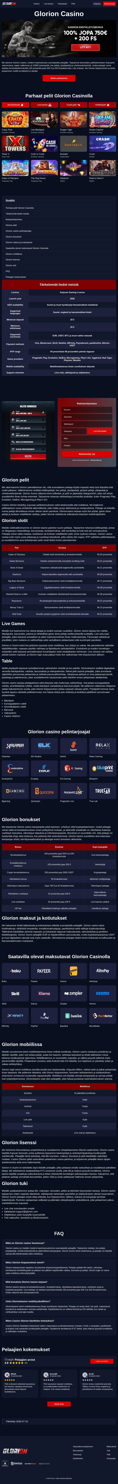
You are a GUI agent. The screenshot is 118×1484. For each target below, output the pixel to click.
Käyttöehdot (78, 1458)
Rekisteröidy (109, 4)
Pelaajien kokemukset (16, 277)
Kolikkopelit (102, 105)
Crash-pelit (73, 105)
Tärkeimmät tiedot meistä (17, 214)
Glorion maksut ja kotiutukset (19, 242)
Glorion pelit (11, 225)
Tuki (108, 1451)
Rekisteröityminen (14, 219)
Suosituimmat (16, 105)
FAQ (8, 271)
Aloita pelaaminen (59, 78)
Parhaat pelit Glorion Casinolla (20, 208)
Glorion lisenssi (13, 260)
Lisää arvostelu (102, 1361)
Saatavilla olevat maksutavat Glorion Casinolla (27, 248)
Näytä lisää (59, 1404)
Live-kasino (48, 4)
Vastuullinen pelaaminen (83, 1447)
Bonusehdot (78, 1451)
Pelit (73, 4)
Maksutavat (111, 1447)
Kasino (36, 4)
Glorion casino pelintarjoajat (18, 231)
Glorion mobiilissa (14, 254)
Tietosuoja (77, 1455)
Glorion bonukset (13, 237)
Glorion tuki (11, 265)
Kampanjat (62, 4)
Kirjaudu (97, 4)
